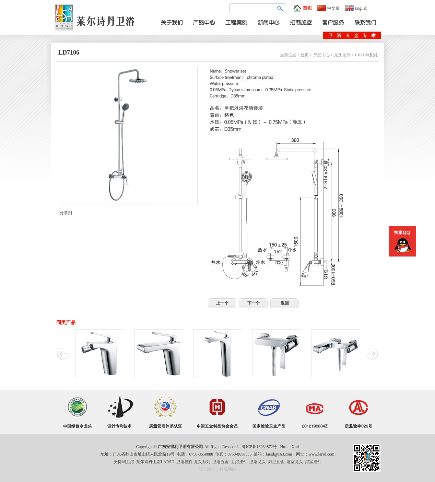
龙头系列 (342, 55)
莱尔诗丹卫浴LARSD (155, 461)
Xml (295, 446)
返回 (285, 303)
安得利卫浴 (124, 461)
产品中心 (321, 55)
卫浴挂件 (184, 461)
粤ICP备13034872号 (259, 446)
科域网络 (228, 469)
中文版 (328, 8)
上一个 (222, 303)
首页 (302, 8)
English (356, 8)
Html (284, 446)
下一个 (253, 303)
